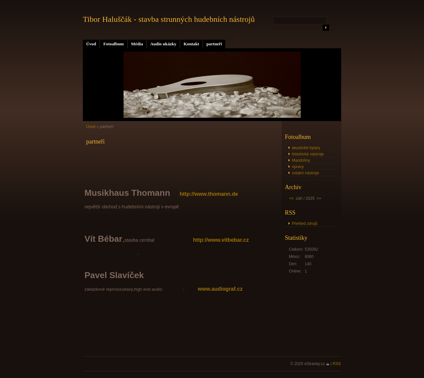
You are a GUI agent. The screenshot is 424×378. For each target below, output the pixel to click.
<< (291, 198)
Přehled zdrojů (304, 223)
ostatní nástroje (305, 173)
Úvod (91, 43)
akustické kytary (306, 148)
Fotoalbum (113, 43)
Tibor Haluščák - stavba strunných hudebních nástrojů (169, 19)
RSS (337, 363)
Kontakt (191, 43)
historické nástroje (308, 154)
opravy (298, 166)
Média (137, 43)
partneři (214, 43)
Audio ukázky (163, 43)
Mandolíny (301, 160)
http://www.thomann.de (209, 194)
